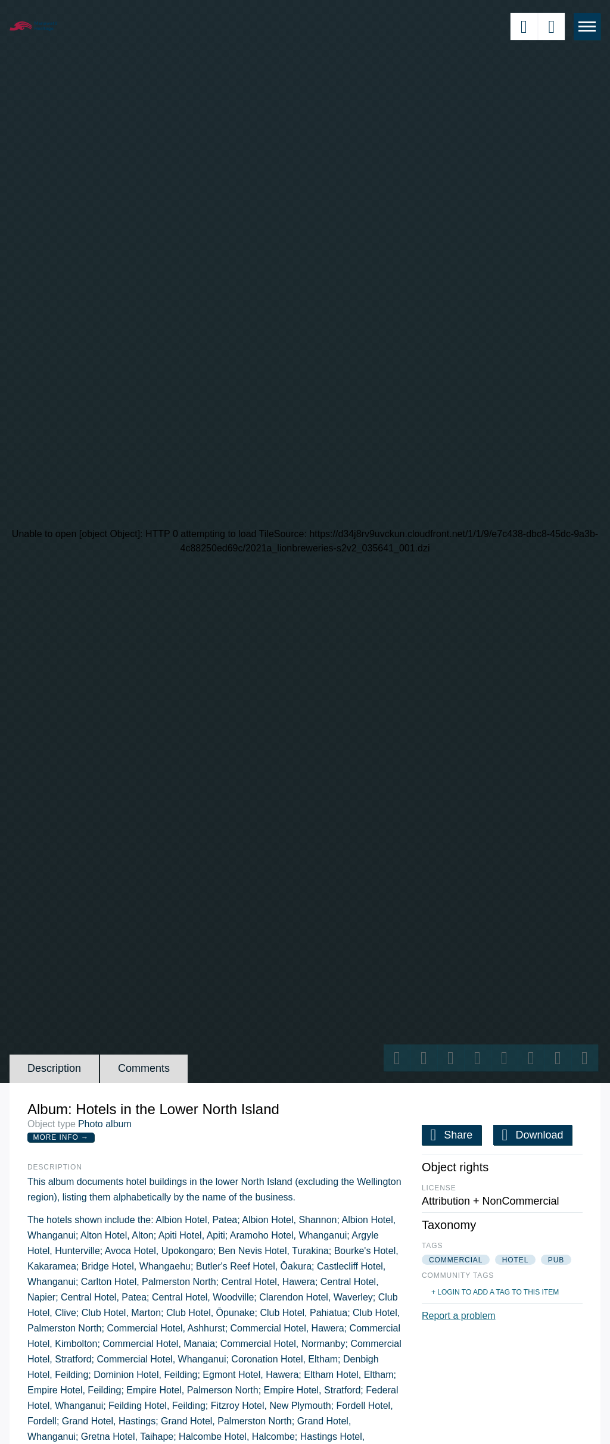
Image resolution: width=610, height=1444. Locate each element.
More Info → (61, 1137)
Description (54, 1068)
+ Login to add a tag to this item (495, 1292)
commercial (456, 1260)
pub (556, 1260)
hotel (515, 1260)
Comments (144, 1068)
